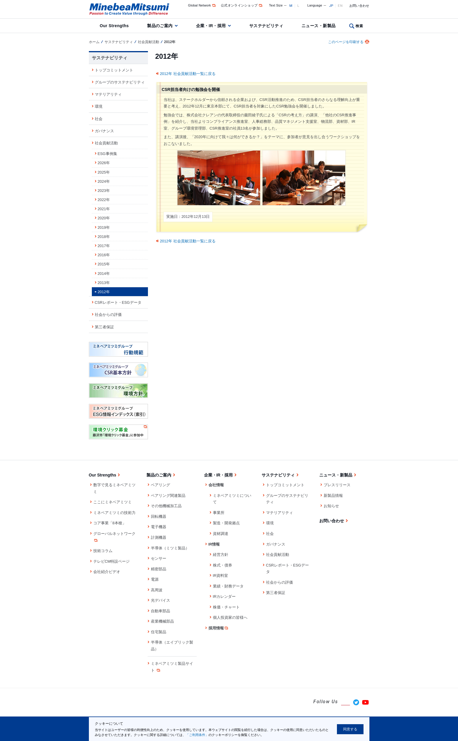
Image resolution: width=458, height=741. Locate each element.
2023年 (104, 190)
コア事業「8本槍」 (109, 523)
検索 (359, 26)
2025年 (104, 172)
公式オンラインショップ (242, 5)
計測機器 (158, 537)
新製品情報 (333, 495)
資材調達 (220, 533)
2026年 (104, 163)
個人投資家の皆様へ (230, 617)
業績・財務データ (228, 586)
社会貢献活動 (148, 42)
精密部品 (158, 569)
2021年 (104, 209)
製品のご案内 (160, 25)
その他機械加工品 (166, 506)
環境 (98, 106)
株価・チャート (226, 607)
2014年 (104, 273)
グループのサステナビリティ (120, 82)
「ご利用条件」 (197, 735)
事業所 (218, 512)
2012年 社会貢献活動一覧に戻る (188, 73)
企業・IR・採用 (211, 25)
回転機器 (158, 516)
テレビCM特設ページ (111, 561)
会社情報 (216, 485)
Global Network (202, 5)
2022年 (104, 200)
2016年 (104, 255)
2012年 (104, 292)
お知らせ (331, 506)
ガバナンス (104, 131)
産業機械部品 (162, 621)
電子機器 (158, 527)
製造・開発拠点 (226, 523)
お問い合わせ (359, 5)
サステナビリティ (266, 25)
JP (331, 6)
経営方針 (220, 554)
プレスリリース (337, 485)
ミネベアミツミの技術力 (114, 512)
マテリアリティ (108, 94)
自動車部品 (160, 611)
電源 (155, 579)
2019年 (104, 227)
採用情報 (218, 628)
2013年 (104, 282)
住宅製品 (158, 632)
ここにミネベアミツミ (112, 502)
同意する (350, 729)
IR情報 (214, 544)
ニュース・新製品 (318, 25)
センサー (158, 558)
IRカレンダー (224, 596)
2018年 (104, 236)
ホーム (94, 42)
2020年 (104, 218)
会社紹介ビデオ (106, 571)
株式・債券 (222, 565)
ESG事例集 (107, 153)
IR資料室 (220, 575)
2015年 (104, 264)
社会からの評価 (108, 314)
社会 (98, 119)
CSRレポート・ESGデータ (118, 302)
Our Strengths (114, 25)
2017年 (104, 246)
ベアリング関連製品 (168, 495)
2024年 (104, 181)
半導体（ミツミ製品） (170, 548)
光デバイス (160, 600)
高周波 (156, 590)
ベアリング (160, 485)
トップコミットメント (114, 70)
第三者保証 (104, 327)
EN (340, 6)
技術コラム (103, 551)
